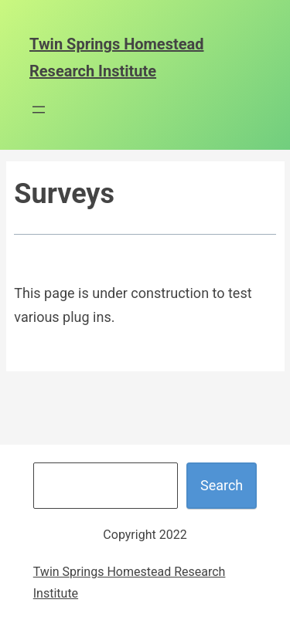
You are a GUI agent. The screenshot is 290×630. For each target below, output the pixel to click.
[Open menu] (38, 109)
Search (221, 485)
